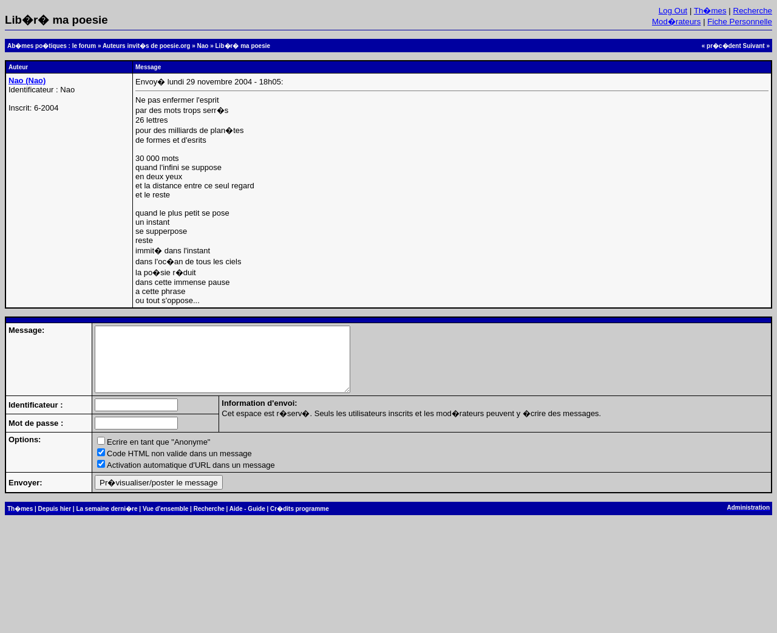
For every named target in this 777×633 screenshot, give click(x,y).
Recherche (752, 10)
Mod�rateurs (676, 21)
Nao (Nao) (27, 80)
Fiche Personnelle (739, 21)
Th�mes (710, 10)
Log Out (673, 10)
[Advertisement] (388, 582)
